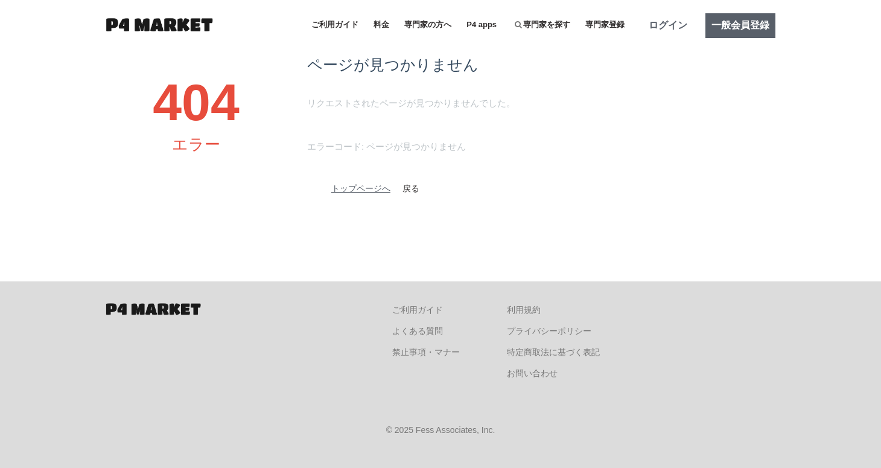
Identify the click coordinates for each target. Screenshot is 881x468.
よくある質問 (417, 331)
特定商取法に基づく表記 (553, 352)
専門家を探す (542, 24)
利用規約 (524, 310)
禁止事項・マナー (426, 352)
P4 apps (481, 24)
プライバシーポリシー (549, 331)
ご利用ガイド (334, 24)
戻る (410, 188)
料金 (381, 24)
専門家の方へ (427, 24)
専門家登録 (605, 24)
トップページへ (360, 188)
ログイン (668, 25)
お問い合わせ (532, 373)
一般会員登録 (740, 25)
